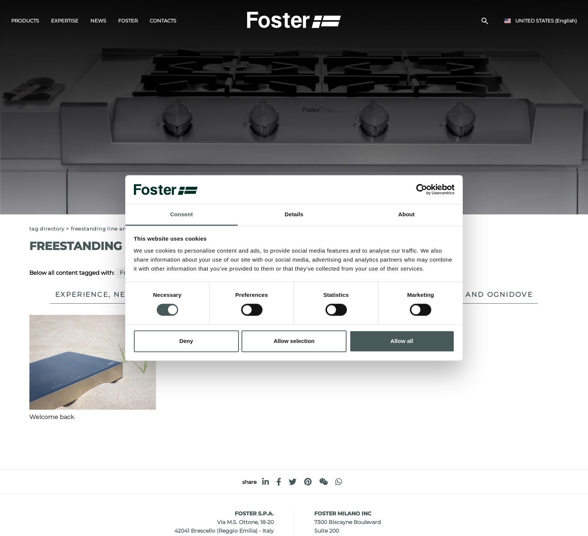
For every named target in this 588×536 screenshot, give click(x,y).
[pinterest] (308, 482)
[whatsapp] (338, 482)
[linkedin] (265, 482)
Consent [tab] (181, 214)
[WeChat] (323, 482)
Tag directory (46, 229)
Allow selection (293, 341)
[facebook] (278, 482)
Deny (186, 341)
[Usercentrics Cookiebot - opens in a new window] (421, 189)
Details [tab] (294, 214)
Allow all (401, 341)
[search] (484, 20)
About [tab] (406, 214)
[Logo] (294, 19)
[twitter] (293, 482)
